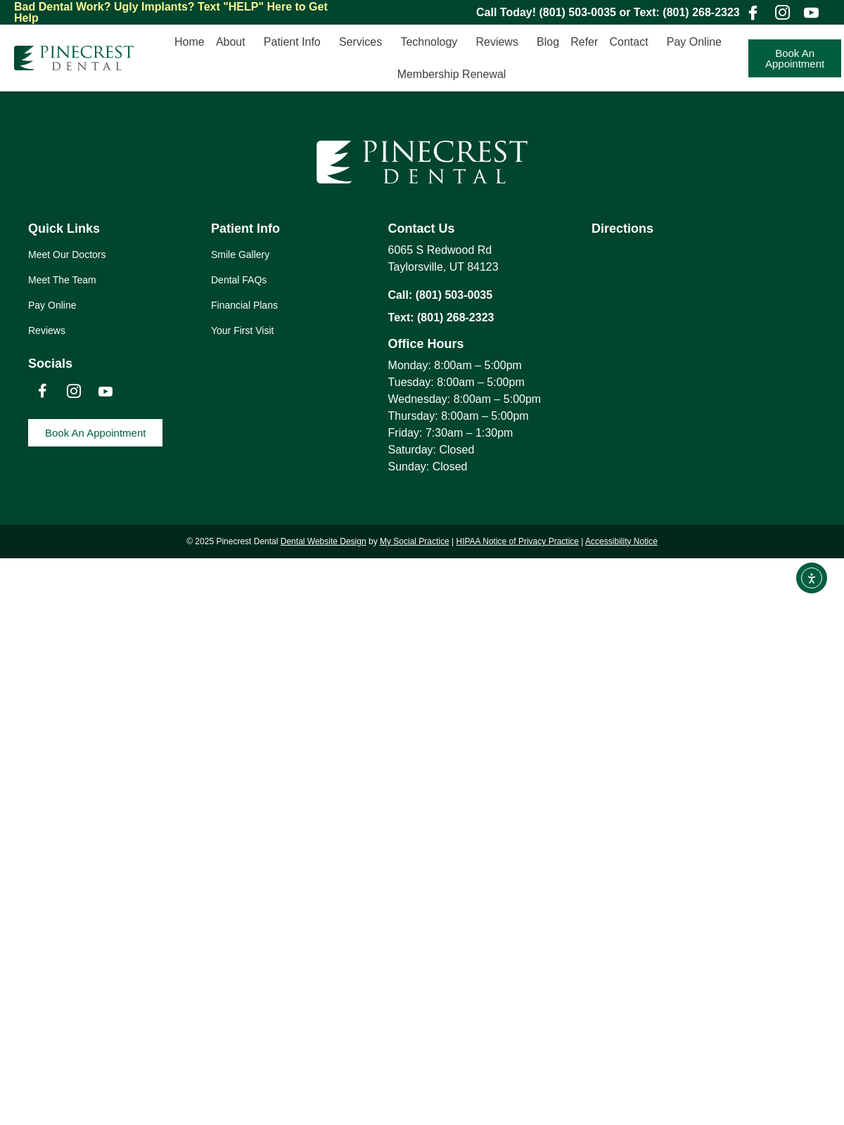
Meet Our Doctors (67, 254)
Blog (548, 42)
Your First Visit (242, 330)
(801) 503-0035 (577, 12)
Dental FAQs (239, 279)
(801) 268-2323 (701, 12)
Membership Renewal (451, 74)
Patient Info (296, 42)
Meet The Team (62, 279)
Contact (632, 42)
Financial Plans (244, 305)
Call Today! (507, 12)
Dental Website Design (323, 541)
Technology (432, 42)
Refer (584, 42)
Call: (402, 295)
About (234, 42)
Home (189, 42)
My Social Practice (414, 541)
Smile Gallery (240, 254)
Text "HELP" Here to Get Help (171, 12)
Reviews (500, 42)
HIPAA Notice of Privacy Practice (517, 541)
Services (364, 42)
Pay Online (698, 42)
